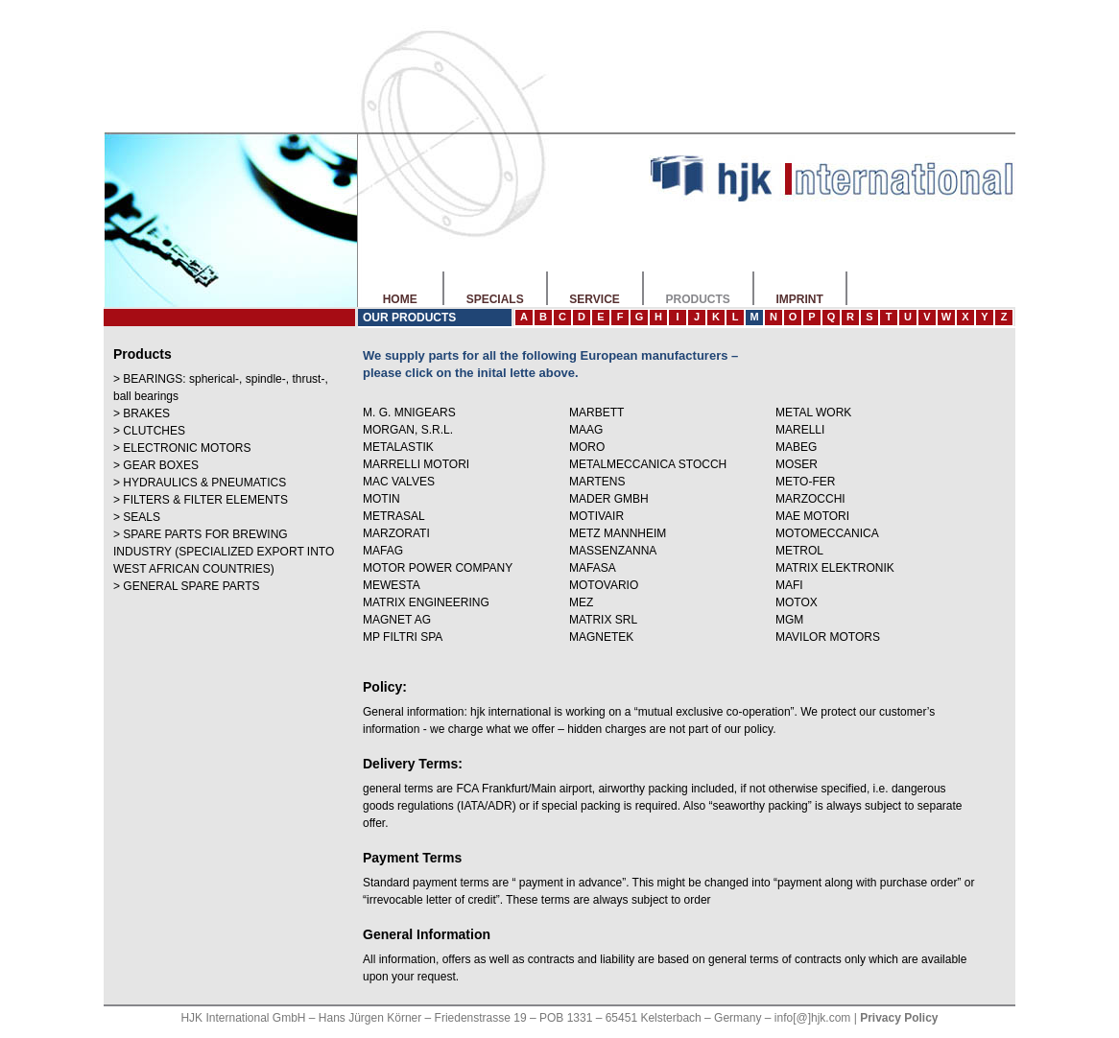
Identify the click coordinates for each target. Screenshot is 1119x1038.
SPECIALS (495, 299)
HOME (399, 299)
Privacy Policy (899, 1018)
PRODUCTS (697, 299)
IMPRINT (799, 299)
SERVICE (594, 299)
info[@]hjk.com (812, 1018)
